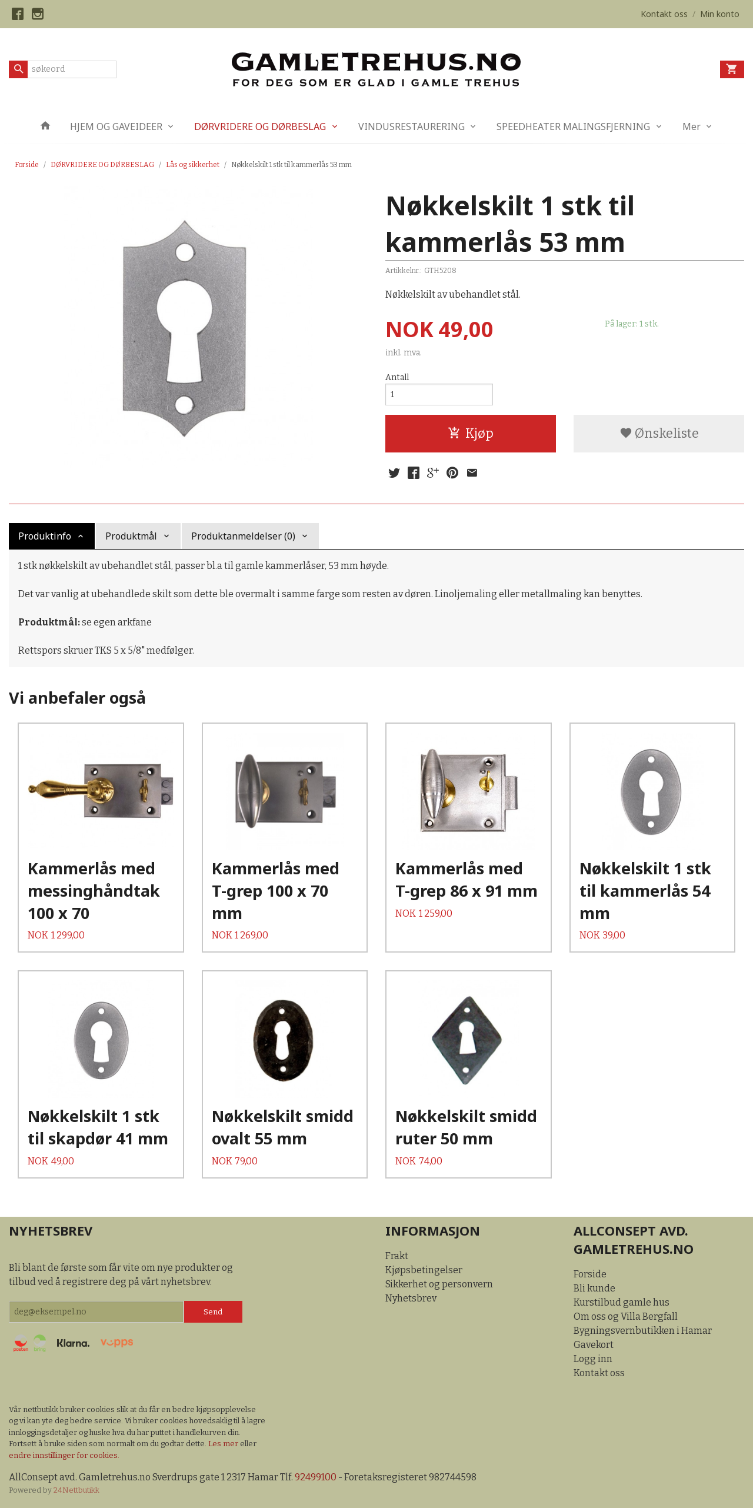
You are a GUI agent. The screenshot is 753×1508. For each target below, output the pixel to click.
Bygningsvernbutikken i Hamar (643, 1330)
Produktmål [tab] (131, 536)
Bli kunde (594, 1288)
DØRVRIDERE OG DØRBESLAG (260, 126)
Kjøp (471, 433)
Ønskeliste (659, 433)
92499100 (315, 1477)
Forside (27, 165)
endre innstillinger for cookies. (64, 1455)
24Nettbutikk (76, 1490)
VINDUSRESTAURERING (411, 126)
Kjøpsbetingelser (423, 1270)
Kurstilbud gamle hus (621, 1302)
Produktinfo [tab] (44, 536)
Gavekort (594, 1344)
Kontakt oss (599, 1373)
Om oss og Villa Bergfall (626, 1316)
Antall (397, 377)
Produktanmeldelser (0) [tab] (243, 536)
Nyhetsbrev (411, 1298)
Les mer (224, 1443)
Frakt (396, 1255)
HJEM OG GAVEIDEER (116, 126)
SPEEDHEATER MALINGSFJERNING (573, 126)
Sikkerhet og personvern (439, 1284)
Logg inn (593, 1358)
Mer (691, 126)
